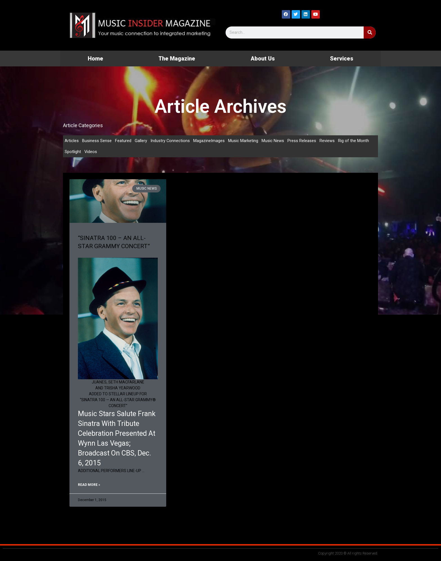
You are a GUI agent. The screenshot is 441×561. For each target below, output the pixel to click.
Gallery (141, 140)
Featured (123, 140)
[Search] (370, 32)
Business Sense (97, 140)
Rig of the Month (353, 140)
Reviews (327, 140)
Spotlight (73, 151)
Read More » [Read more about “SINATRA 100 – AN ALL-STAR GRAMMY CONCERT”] (89, 485)
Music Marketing (243, 140)
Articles (72, 140)
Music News (273, 140)
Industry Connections (170, 140)
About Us (263, 58)
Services (341, 58)
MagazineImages (209, 140)
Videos (90, 151)
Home (95, 58)
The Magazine (176, 58)
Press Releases (302, 140)
